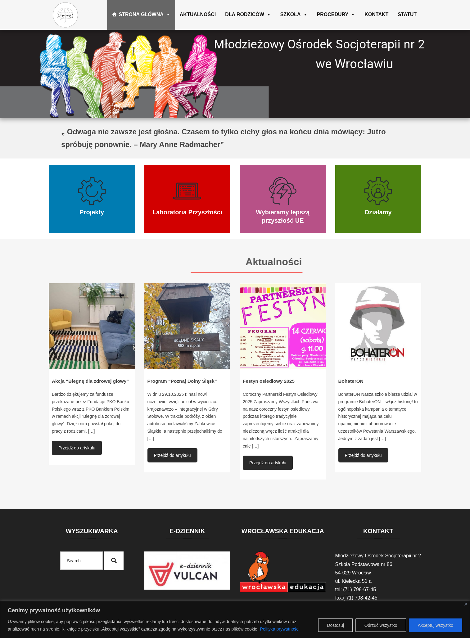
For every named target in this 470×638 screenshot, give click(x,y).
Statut (407, 14)
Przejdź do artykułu (76, 447)
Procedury (336, 14)
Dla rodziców (248, 14)
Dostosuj (335, 625)
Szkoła (294, 14)
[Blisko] (465, 604)
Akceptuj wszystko (435, 625)
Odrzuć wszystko (380, 625)
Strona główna (144, 14)
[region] (235, 619)
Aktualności (198, 14)
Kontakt (376, 14)
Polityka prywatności (280, 629)
